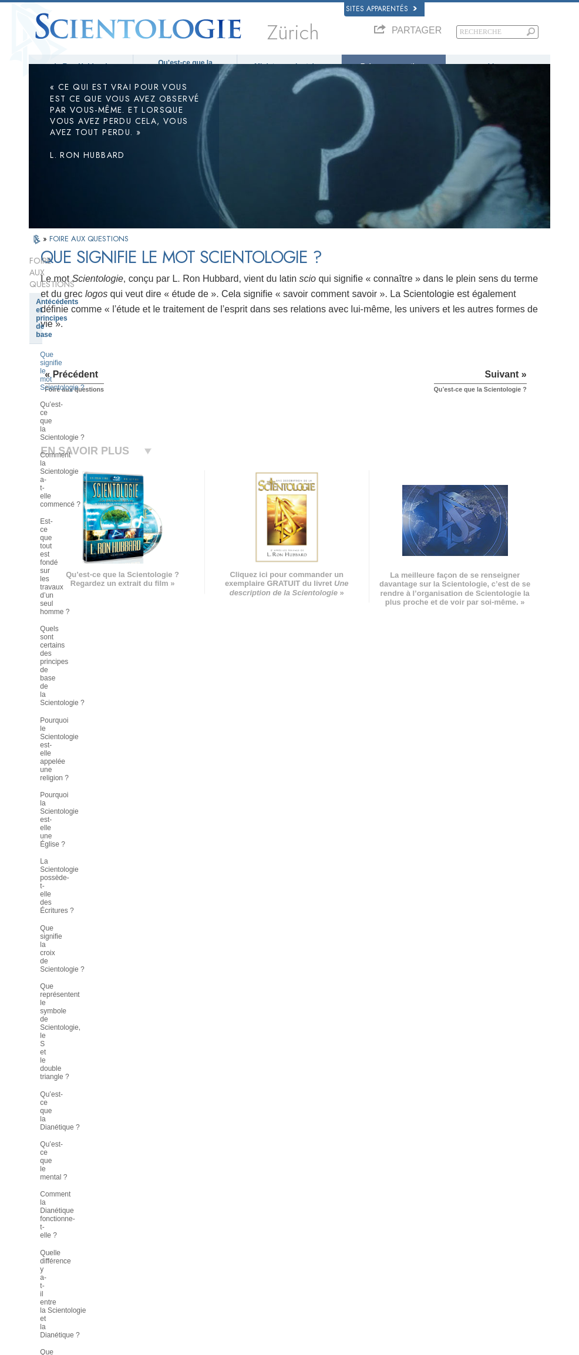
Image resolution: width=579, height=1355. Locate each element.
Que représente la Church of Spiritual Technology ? (83, 993)
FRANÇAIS (51, 1180)
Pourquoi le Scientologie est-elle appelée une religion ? (90, 426)
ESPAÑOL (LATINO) (170, 1180)
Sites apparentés (381, 9)
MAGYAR (155, 1146)
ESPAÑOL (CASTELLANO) (180, 1191)
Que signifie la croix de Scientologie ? (75, 503)
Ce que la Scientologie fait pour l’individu (89, 711)
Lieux (278, 1239)
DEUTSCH (50, 1251)
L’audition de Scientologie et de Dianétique (89, 789)
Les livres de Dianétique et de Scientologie (86, 737)
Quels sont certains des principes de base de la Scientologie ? (92, 401)
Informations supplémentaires (313, 1217)
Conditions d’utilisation (464, 1349)
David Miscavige (436, 1183)
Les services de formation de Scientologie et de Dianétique (85, 764)
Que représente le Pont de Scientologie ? (81, 647)
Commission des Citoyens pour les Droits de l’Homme (472, 1297)
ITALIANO (155, 1214)
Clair (44, 811)
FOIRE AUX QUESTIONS (89, 251)
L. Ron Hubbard (81, 66)
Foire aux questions (394, 66)
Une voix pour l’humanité (306, 1160)
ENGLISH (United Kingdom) (75, 1157)
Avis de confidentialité (299, 1349)
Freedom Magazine (441, 1236)
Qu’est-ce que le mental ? (80, 575)
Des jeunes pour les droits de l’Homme (468, 1282)
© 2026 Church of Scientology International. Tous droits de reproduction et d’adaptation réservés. (167, 1342)
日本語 (44, 1205)
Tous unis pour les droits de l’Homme (466, 1270)
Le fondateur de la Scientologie (88, 690)
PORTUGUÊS (161, 1225)
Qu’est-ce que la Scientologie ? (185, 66)
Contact (282, 1228)
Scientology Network (442, 1160)
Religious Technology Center (84, 970)
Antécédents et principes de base (92, 291)
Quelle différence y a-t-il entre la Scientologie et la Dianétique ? (91, 622)
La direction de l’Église (74, 953)
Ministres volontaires (289, 66)
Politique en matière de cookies (381, 1349)
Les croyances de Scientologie (87, 672)
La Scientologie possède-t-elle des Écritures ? (93, 477)
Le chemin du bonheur (445, 1248)
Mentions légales (525, 1349)
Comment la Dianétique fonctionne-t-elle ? (95, 596)
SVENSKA (156, 1168)
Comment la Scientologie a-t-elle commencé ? (91, 350)
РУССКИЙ (50, 1217)
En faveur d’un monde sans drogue (463, 1259)
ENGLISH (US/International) (75, 1146)
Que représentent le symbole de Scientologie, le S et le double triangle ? (90, 532)
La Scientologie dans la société (88, 1033)
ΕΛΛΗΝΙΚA (157, 1202)
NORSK (152, 1157)
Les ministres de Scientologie (86, 847)
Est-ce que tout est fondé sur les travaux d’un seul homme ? (90, 376)
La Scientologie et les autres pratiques (84, 913)
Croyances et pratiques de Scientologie (327, 1148)
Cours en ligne (291, 1205)
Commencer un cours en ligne (456, 1194)
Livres (498, 66)
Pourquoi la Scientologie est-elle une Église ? (90, 452)
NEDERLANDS (57, 1239)
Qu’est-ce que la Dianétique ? (86, 558)
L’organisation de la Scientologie (91, 935)
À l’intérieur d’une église (77, 865)
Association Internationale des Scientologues (456, 1221)
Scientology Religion (442, 1171)
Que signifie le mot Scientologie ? (92, 312)
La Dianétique (433, 1148)
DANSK (46, 1168)
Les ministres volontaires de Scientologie (471, 1205)
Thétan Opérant (62, 829)
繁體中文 (47, 1228)
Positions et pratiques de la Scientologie (82, 887)
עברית (45, 1193)
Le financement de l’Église (80, 1014)
